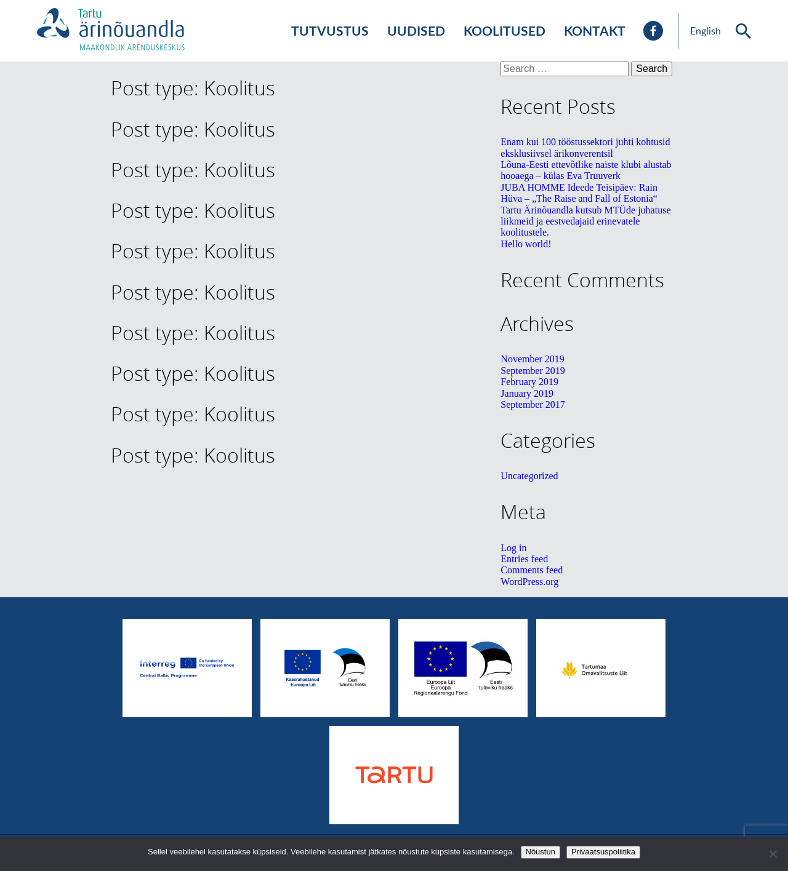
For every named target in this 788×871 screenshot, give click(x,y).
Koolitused (504, 30)
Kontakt (594, 30)
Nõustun (540, 851)
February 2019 (529, 381)
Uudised (416, 30)
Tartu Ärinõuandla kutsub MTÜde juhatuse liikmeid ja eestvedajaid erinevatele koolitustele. (585, 221)
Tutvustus (330, 30)
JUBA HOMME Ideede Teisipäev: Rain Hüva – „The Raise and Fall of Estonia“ (579, 193)
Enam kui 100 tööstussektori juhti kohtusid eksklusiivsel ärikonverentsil (585, 147)
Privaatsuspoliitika (603, 851)
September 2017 (533, 404)
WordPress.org (529, 581)
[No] (772, 854)
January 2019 (527, 393)
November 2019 (533, 359)
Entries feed (524, 559)
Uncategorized (529, 476)
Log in (513, 548)
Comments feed (532, 570)
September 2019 (533, 370)
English (705, 30)
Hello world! (526, 244)
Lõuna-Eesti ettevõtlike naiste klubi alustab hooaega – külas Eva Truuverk (586, 170)
